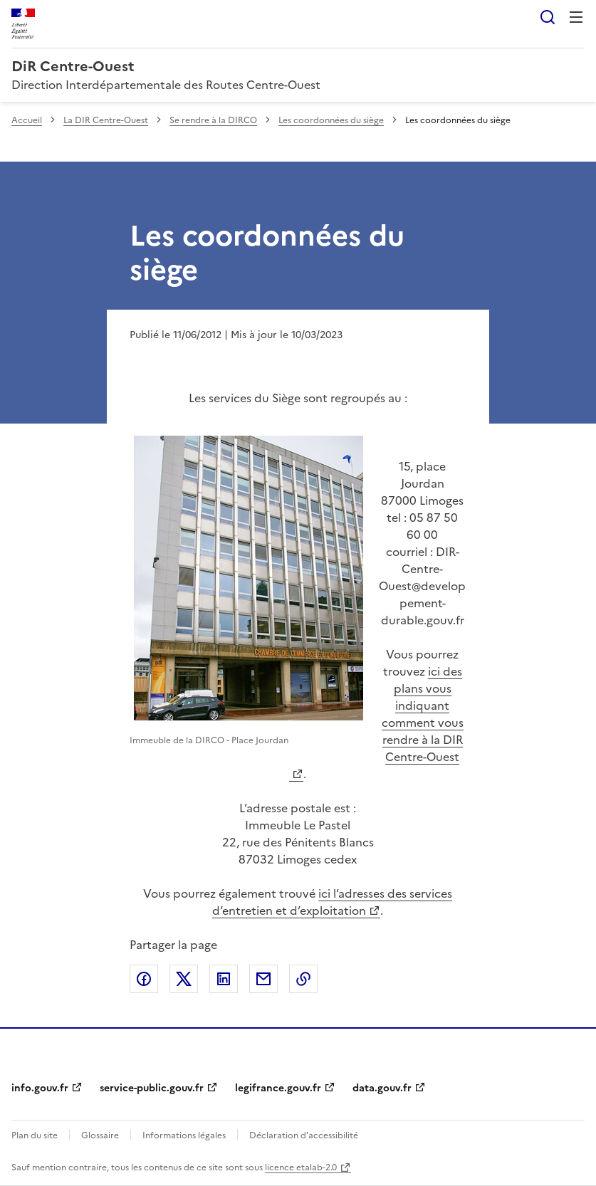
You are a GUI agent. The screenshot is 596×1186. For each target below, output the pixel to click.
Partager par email (263, 979)
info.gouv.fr (39, 1088)
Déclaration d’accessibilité (303, 1135)
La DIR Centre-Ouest (105, 120)
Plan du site (34, 1135)
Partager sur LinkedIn (223, 979)
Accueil (26, 120)
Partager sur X (183, 979)
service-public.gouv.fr (152, 1088)
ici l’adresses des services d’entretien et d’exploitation (332, 902)
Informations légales (184, 1135)
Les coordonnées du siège (331, 120)
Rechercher (547, 17)
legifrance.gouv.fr (278, 1088)
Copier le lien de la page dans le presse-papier (303, 979)
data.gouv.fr (382, 1088)
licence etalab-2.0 (301, 1167)
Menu (576, 17)
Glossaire (100, 1135)
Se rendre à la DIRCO (213, 120)
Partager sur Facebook (144, 979)
